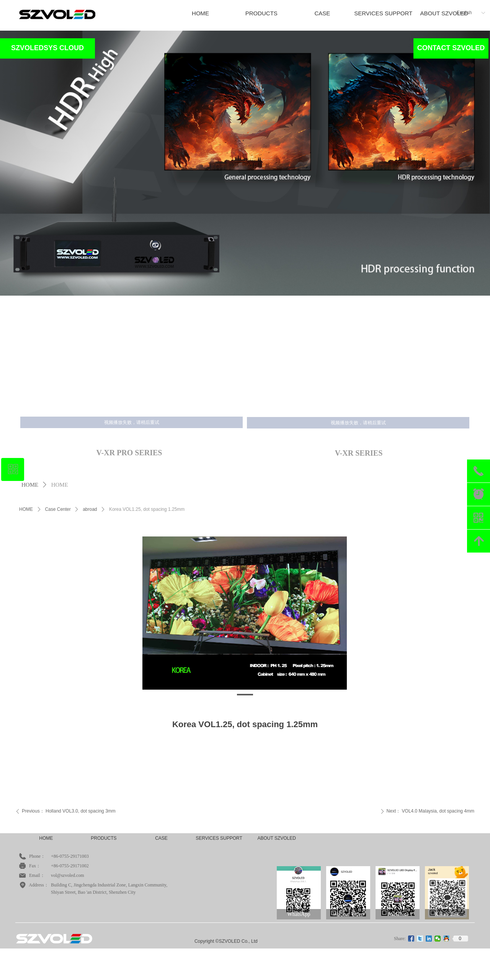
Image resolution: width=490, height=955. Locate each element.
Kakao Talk (446, 914)
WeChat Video (348, 914)
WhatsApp (298, 914)
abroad (90, 509)
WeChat (397, 914)
